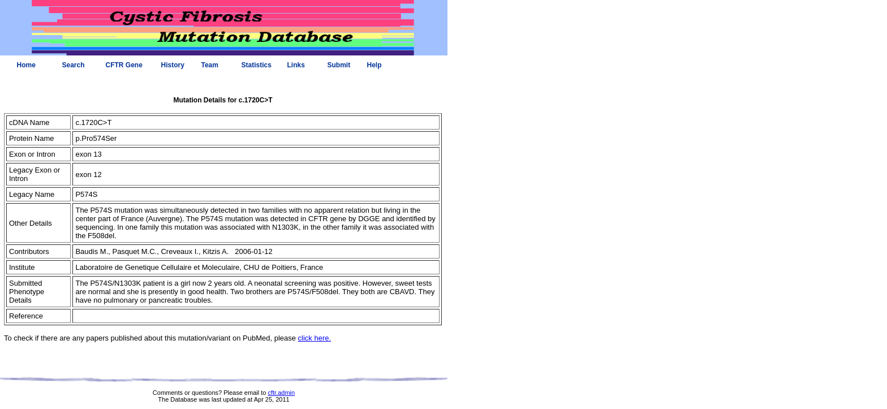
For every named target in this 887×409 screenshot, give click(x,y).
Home (26, 65)
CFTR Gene (124, 65)
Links (296, 65)
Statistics (257, 65)
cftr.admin (281, 392)
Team (209, 65)
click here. (314, 338)
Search (73, 65)
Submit (339, 65)
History (172, 65)
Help (374, 65)
